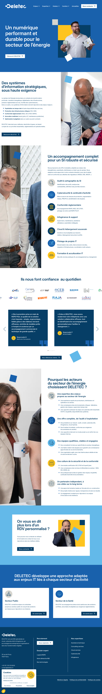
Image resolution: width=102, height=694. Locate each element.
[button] (4, 329)
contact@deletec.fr (7, 668)
